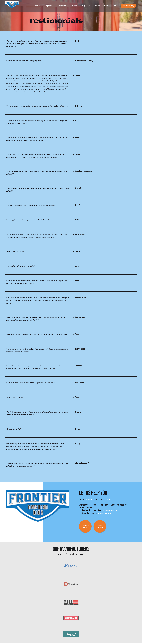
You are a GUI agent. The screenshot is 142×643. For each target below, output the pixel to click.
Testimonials (87, 617)
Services (97, 6)
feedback (114, 499)
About (106, 6)
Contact (100, 617)
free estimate (90, 499)
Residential (37, 6)
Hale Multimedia (81, 634)
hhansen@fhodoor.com (113, 510)
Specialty (49, 6)
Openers (74, 6)
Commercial (62, 6)
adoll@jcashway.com (107, 513)
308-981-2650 (128, 6)
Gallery (79, 617)
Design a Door (85, 6)
